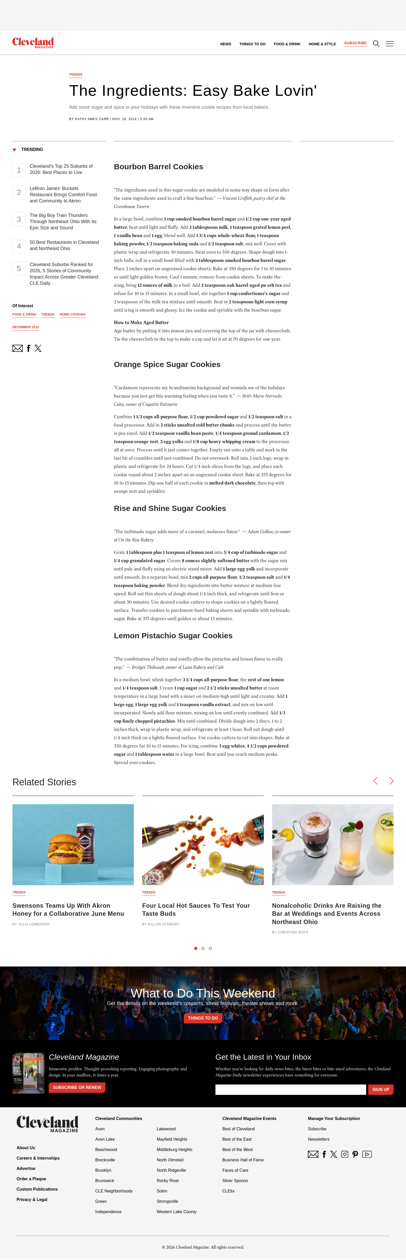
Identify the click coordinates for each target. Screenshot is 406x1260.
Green (101, 1202)
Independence (108, 1213)
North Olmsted (170, 1161)
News (225, 44)
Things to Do (252, 44)
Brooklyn (103, 1171)
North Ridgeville (171, 1171)
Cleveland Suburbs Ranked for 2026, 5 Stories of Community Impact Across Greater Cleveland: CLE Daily (64, 275)
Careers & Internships (38, 1159)
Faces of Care (235, 1171)
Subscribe (355, 43)
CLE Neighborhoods (114, 1192)
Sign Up (380, 1091)
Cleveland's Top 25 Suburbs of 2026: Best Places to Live (61, 170)
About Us (26, 1149)
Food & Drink (287, 44)
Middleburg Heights (174, 1151)
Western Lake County (177, 1213)
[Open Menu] (390, 44)
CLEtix (228, 1192)
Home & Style (322, 44)
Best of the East (237, 1140)
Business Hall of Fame (243, 1161)
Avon (100, 1130)
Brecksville (105, 1161)
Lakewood (166, 1130)
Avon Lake (105, 1140)
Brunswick (104, 1182)
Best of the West (237, 1151)
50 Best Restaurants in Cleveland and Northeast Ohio (64, 246)
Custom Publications (37, 1190)
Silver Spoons (235, 1182)
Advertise (26, 1170)
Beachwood (106, 1151)
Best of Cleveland (238, 1130)
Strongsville (167, 1202)
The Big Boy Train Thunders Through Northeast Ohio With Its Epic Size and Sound (63, 222)
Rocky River (168, 1182)
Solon (162, 1192)
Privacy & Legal (32, 1201)
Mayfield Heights (172, 1140)
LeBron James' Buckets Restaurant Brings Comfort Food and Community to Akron (63, 195)
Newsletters (319, 1140)
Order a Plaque (31, 1180)
